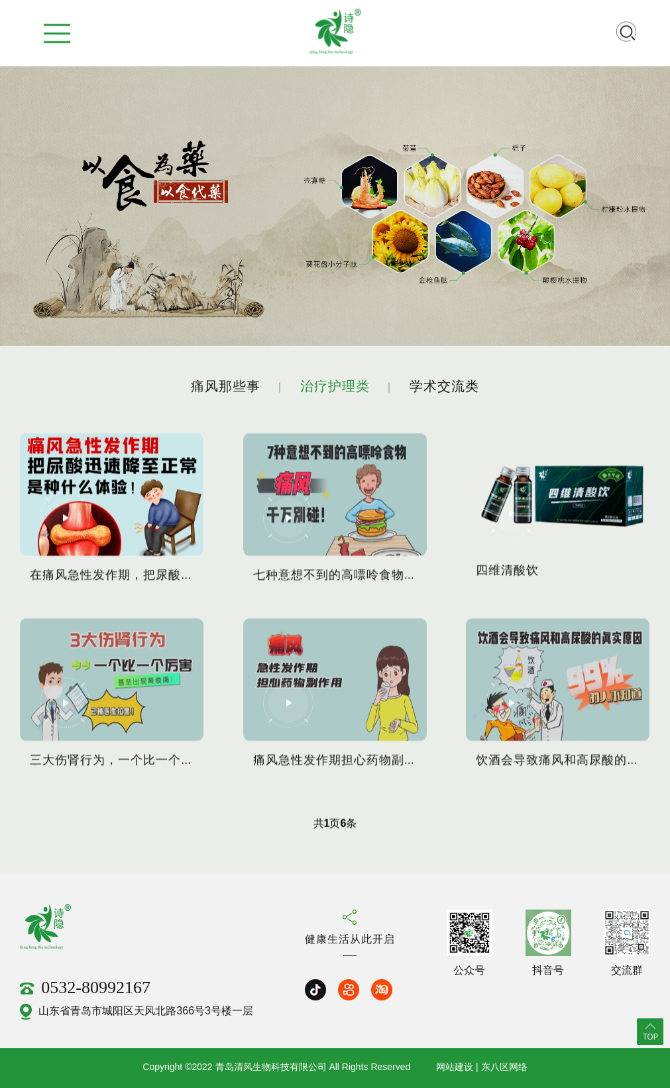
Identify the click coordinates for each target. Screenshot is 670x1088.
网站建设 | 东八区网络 (481, 1068)
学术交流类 (444, 387)
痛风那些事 (225, 387)
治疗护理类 (335, 387)
